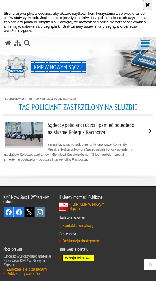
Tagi (30, 98)
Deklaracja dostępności (81, 241)
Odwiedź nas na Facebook (9, 212)
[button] (145, 43)
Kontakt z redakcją (77, 225)
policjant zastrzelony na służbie (56, 98)
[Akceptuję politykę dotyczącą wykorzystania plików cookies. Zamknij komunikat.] (147, 5)
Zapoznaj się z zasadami (26, 269)
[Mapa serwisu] (17, 43)
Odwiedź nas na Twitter (29, 212)
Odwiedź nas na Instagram (40, 212)
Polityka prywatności (23, 273)
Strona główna (14, 98)
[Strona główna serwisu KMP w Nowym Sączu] (8, 43)
